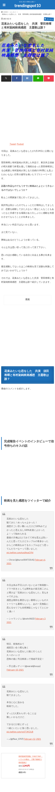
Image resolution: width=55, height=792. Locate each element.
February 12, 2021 (32, 739)
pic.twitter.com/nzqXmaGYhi (20, 552)
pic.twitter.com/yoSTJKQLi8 (20, 731)
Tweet (13, 144)
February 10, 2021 (15, 670)
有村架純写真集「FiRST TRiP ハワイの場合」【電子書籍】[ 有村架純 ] (30, 759)
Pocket (20, 144)
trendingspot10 (27, 5)
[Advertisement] (27, 113)
